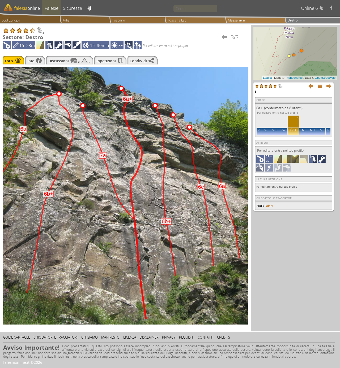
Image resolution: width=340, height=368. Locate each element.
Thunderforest (294, 77)
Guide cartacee (16, 337)
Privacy (168, 337)
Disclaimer (149, 337)
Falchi (269, 206)
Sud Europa (11, 20)
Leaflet (267, 77)
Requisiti (186, 337)
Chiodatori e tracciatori (55, 337)
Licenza (129, 337)
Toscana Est (176, 20)
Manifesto (110, 337)
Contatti (205, 337)
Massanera (236, 20)
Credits (223, 337)
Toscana (118, 20)
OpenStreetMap (325, 77)
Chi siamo (89, 337)
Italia (66, 20)
